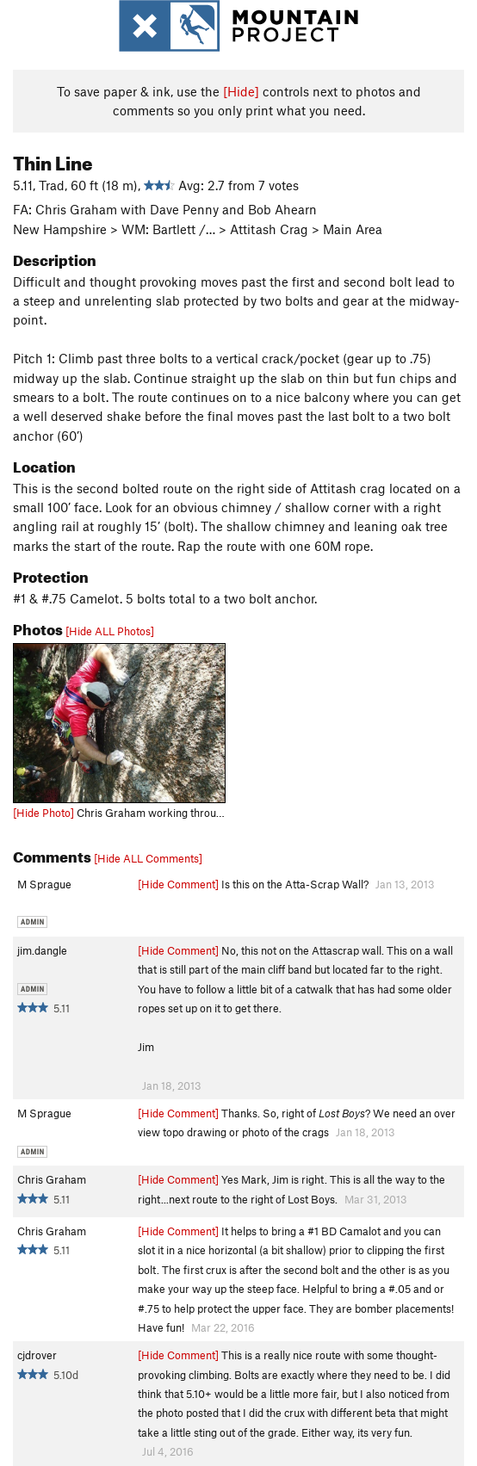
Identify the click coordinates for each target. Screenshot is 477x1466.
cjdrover (37, 1355)
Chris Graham (51, 1179)
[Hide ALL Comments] (148, 858)
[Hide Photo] (43, 813)
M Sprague (44, 884)
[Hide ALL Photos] (109, 631)
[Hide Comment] (178, 884)
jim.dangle (42, 950)
